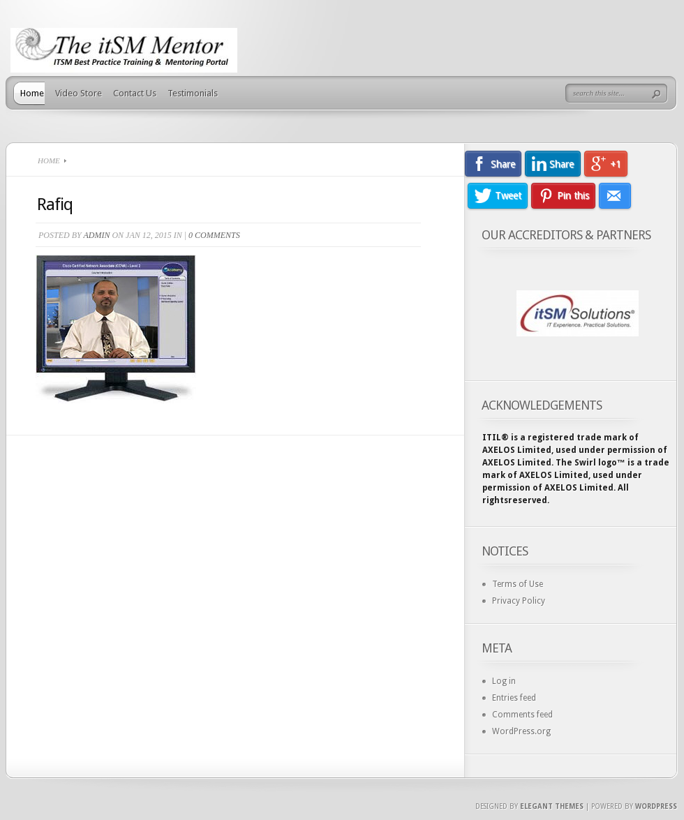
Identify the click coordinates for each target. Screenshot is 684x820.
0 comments (214, 235)
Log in (504, 681)
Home (32, 93)
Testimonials (193, 93)
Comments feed (522, 715)
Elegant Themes (551, 806)
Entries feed (514, 698)
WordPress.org (521, 731)
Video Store (78, 93)
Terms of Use (517, 584)
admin (96, 235)
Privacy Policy (518, 601)
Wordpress (656, 806)
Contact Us (134, 93)
